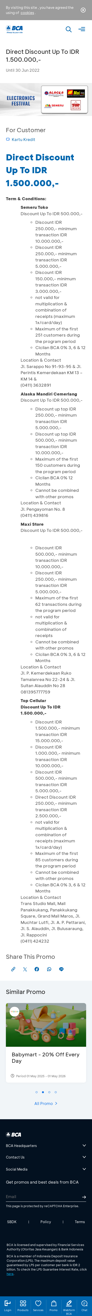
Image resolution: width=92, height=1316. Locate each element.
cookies (27, 12)
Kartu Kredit (20, 139)
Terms (80, 1221)
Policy (45, 1221)
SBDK (12, 1221)
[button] (37, 1092)
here (10, 1274)
